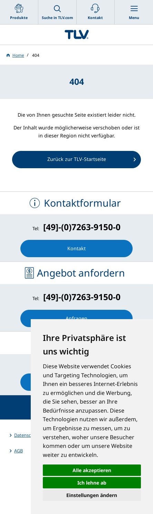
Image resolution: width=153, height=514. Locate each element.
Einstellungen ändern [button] (91, 495)
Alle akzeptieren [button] (92, 470)
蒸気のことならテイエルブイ (76, 35)
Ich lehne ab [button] (91, 482)
